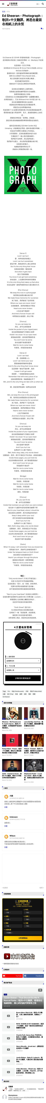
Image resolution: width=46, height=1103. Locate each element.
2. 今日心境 (11, 666)
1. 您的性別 (11, 657)
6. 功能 (26, 923)
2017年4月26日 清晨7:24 (17, 838)
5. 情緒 (6, 923)
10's (8, 11)
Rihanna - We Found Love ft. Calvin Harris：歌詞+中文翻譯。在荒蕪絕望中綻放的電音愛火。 (12, 725)
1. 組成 (6, 909)
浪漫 (16, 694)
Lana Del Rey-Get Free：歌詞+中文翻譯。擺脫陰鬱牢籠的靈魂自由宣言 (33, 724)
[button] (3, 4)
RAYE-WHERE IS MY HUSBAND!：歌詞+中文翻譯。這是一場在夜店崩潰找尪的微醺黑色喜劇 (30, 1026)
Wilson (12, 836)
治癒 (4, 694)
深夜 (25, 694)
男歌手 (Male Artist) (36, 691)
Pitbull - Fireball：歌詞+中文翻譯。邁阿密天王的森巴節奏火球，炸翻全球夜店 (34, 751)
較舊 (41, 888)
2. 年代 (26, 909)
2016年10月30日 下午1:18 (17, 819)
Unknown (14, 817)
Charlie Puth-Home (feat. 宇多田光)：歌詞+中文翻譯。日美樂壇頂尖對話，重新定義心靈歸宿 (29, 1037)
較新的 (5, 888)
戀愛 (34, 694)
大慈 (11, 796)
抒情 (27, 691)
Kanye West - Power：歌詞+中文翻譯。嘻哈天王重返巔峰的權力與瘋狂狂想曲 (11, 751)
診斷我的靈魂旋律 (23, 678)
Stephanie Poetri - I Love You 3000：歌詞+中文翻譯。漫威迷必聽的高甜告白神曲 (34, 777)
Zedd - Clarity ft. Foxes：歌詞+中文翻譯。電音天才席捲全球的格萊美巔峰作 (12, 776)
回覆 (5, 807)
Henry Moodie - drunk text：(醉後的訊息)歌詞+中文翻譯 (30, 1047)
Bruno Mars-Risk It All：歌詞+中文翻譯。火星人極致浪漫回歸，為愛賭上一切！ (29, 1014)
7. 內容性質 (7, 930)
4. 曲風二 (26, 916)
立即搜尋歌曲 (23, 938)
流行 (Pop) (10, 694)
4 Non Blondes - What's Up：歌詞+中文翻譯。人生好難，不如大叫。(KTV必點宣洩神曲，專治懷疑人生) (29, 1071)
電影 (29, 694)
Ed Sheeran (6, 697)
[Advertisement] (23, 223)
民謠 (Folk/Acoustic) (18, 691)
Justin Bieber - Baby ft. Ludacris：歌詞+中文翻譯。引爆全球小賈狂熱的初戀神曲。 (29, 1059)
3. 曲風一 (7, 916)
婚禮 (21, 694)
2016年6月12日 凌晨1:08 (17, 798)
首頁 (3, 11)
